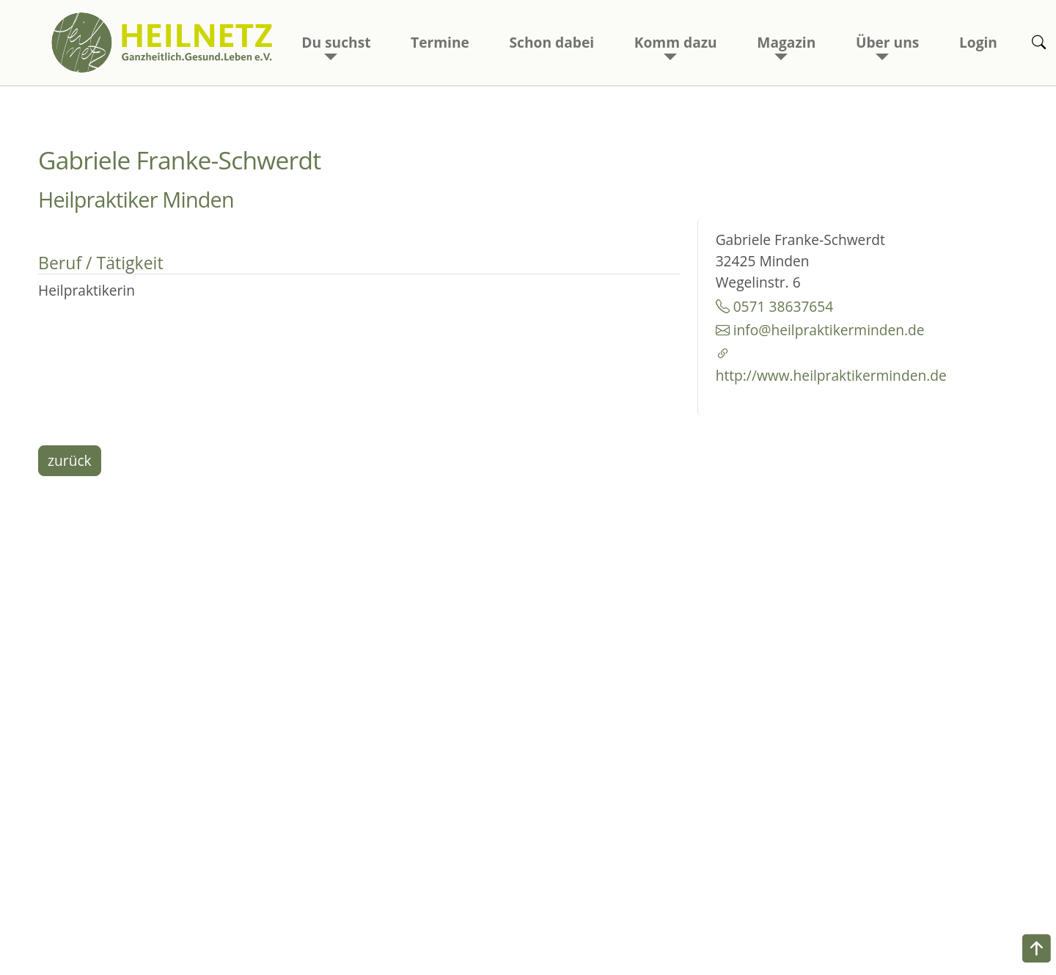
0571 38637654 (775, 306)
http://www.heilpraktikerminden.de (825, 364)
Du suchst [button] (335, 42)
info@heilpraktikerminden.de (820, 330)
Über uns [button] (887, 42)
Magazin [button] (786, 42)
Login (978, 42)
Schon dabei (552, 42)
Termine (440, 42)
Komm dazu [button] (675, 42)
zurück (70, 460)
